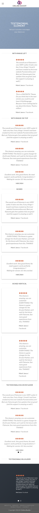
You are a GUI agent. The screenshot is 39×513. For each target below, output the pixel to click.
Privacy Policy (16, 507)
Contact (25, 507)
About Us (7, 505)
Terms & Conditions (27, 505)
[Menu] (3, 3)
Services (15, 505)
